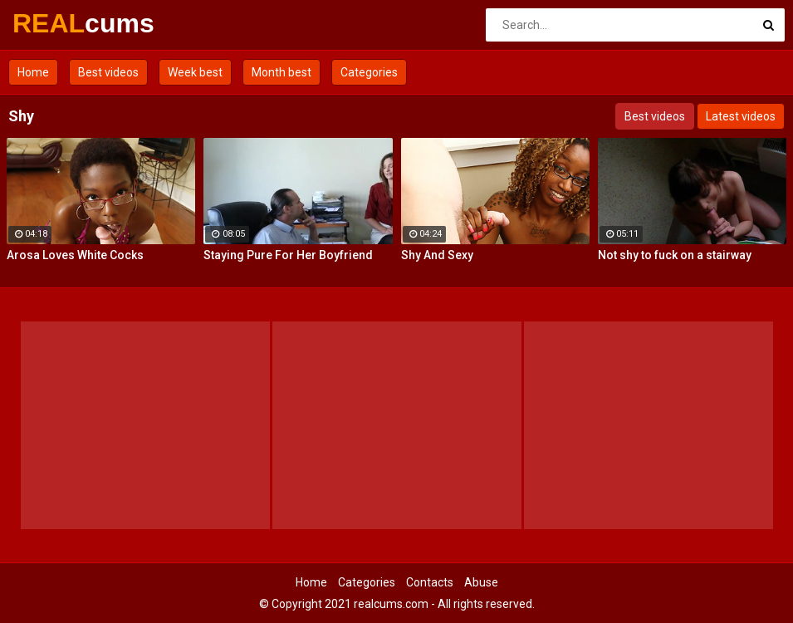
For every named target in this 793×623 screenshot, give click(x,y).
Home (33, 72)
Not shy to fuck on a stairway (674, 255)
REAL (56, 23)
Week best (195, 72)
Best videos (108, 72)
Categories (369, 72)
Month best (281, 72)
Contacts (429, 582)
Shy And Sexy (437, 255)
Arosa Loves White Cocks (75, 255)
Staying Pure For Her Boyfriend (288, 255)
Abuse (481, 582)
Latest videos (741, 116)
